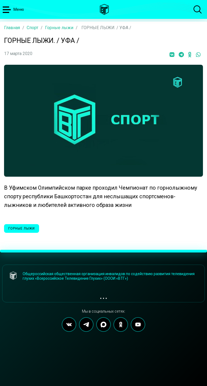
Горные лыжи (59, 27)
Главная (12, 27)
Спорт (32, 27)
